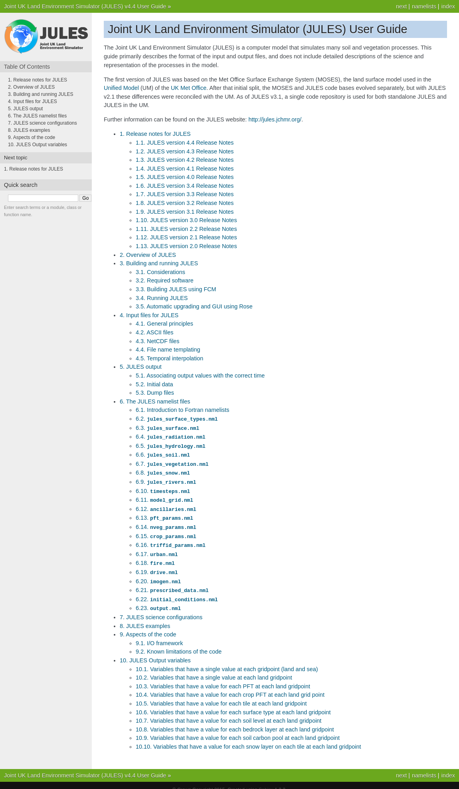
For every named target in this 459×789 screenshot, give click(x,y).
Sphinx (266, 781)
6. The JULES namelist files (155, 401)
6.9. (166, 479)
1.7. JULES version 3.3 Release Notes (185, 194)
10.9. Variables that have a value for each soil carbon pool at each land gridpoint (238, 729)
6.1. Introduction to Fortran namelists (182, 410)
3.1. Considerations (160, 272)
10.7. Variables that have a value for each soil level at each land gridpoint (228, 712)
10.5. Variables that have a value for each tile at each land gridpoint (221, 695)
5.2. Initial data (154, 384)
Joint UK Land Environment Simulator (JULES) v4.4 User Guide (85, 6)
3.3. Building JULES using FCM (176, 289)
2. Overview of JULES (148, 255)
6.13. (164, 513)
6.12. (166, 505)
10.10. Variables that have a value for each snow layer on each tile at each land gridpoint (248, 738)
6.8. (163, 470)
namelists (424, 6)
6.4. (171, 436)
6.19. (157, 565)
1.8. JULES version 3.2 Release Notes (185, 203)
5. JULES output (141, 367)
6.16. (171, 539)
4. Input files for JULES (149, 315)
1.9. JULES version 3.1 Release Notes (185, 212)
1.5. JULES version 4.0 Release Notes (185, 177)
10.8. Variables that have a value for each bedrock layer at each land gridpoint (235, 720)
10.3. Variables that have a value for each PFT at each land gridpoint (223, 677)
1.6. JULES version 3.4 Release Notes (185, 186)
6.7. (172, 462)
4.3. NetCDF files (158, 341)
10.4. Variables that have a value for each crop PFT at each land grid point (230, 686)
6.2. (177, 418)
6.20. (158, 574)
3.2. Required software (165, 280)
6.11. (164, 496)
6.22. (177, 591)
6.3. (167, 427)
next (401, 6)
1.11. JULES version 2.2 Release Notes (186, 229)
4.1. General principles (164, 323)
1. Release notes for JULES (155, 134)
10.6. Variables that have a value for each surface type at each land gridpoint (233, 703)
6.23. (158, 599)
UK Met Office (188, 88)
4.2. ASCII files (154, 332)
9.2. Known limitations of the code (179, 643)
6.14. (166, 522)
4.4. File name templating (168, 349)
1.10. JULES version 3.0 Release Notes (186, 220)
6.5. (171, 444)
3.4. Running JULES (162, 298)
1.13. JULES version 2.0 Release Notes (186, 246)
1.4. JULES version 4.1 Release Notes (185, 168)
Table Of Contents (27, 67)
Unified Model (121, 88)
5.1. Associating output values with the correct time (200, 375)
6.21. (172, 582)
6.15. (166, 531)
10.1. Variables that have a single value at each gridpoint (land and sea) (227, 660)
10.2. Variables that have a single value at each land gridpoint (214, 669)
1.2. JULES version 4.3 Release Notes (185, 151)
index (448, 6)
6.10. (163, 488)
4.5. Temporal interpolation (169, 358)
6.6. (163, 453)
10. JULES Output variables (155, 651)
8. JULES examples (145, 617)
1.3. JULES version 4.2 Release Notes (185, 160)
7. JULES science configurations (161, 608)
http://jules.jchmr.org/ (274, 119)
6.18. (155, 556)
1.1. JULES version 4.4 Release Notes (185, 142)
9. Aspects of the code (148, 625)
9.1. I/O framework (159, 634)
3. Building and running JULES (159, 263)
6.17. (157, 548)
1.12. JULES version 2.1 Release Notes (186, 237)
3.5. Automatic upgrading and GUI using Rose (194, 306)
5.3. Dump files (155, 393)
